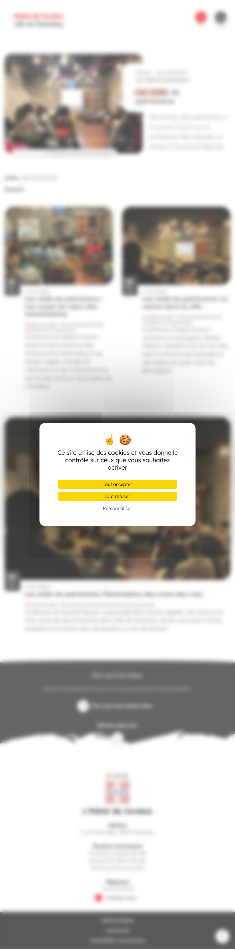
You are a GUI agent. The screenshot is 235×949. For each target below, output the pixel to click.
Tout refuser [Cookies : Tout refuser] (117, 496)
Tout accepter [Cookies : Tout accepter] (117, 484)
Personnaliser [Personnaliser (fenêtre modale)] (117, 508)
